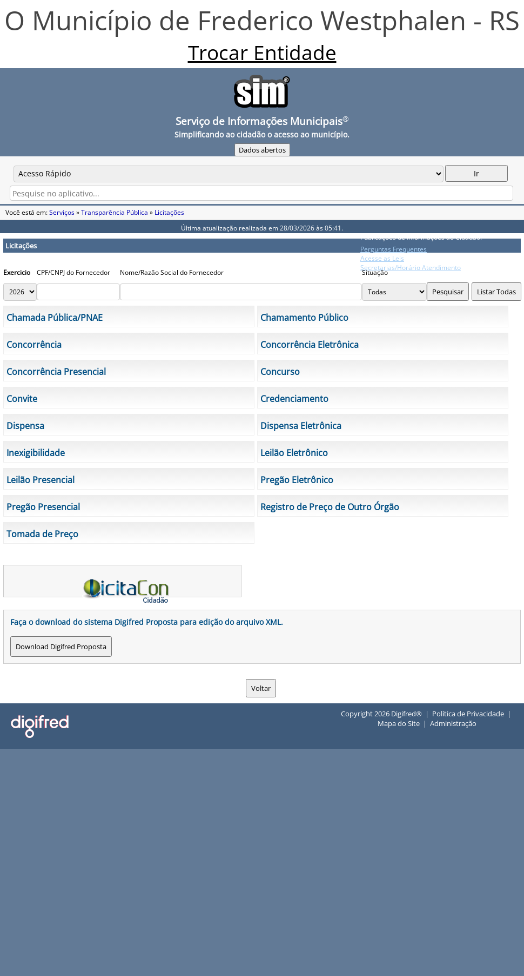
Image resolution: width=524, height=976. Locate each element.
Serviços (62, 212)
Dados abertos (262, 150)
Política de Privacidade (468, 713)
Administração (453, 723)
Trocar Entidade (262, 52)
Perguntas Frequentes (393, 249)
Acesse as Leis (382, 258)
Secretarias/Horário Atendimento (410, 267)
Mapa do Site (399, 723)
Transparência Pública (114, 212)
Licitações (169, 212)
